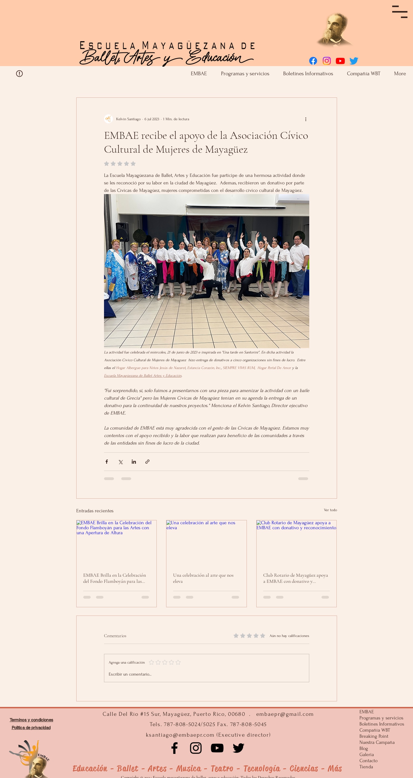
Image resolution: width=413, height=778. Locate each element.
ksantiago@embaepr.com (180, 735)
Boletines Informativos (380, 724)
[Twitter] (354, 61)
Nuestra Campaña (377, 742)
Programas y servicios (380, 718)
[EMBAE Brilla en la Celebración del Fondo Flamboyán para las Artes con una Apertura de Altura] (117, 542)
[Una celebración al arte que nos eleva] (206, 542)
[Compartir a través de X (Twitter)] (120, 461)
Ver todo (330, 510)
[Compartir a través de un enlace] (147, 461)
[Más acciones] (306, 119)
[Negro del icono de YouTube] (217, 748)
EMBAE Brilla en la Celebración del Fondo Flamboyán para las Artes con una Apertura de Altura (116, 578)
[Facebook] (313, 61)
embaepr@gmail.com (285, 714)
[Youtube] (340, 61)
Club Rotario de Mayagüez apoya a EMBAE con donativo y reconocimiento (295, 578)
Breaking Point (373, 736)
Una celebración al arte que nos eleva (203, 578)
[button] (399, 12)
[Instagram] (326, 61)
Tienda (366, 766)
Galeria (366, 754)
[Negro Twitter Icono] (238, 748)
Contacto (368, 760)
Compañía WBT (374, 730)
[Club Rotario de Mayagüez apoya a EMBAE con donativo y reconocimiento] (297, 542)
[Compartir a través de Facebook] (106, 461)
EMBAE (366, 711)
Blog (363, 748)
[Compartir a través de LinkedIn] (133, 461)
